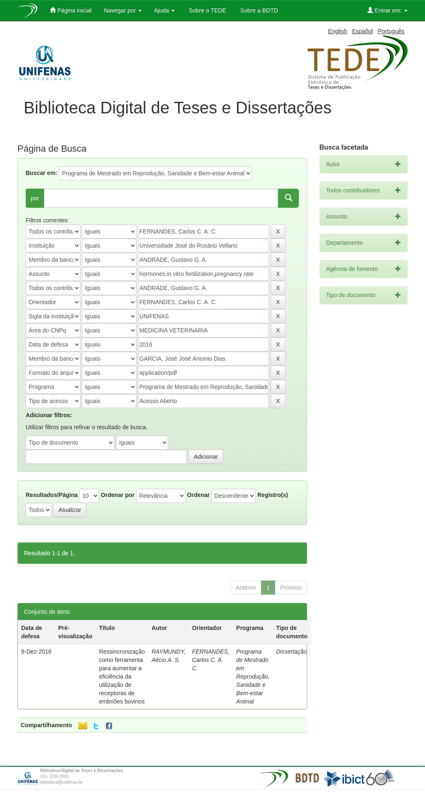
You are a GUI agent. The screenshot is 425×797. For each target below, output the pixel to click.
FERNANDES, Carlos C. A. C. (211, 660)
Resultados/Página (52, 495)
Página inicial (70, 10)
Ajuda (164, 10)
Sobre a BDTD (258, 10)
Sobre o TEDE (206, 10)
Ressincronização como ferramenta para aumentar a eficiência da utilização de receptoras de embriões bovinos (122, 676)
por (35, 198)
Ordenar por (117, 495)
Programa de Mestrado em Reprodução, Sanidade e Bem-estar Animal (252, 676)
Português (391, 31)
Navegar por (123, 10)
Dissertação (291, 651)
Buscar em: (41, 173)
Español (362, 31)
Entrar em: (387, 10)
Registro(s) (272, 495)
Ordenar (198, 495)
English (337, 31)
